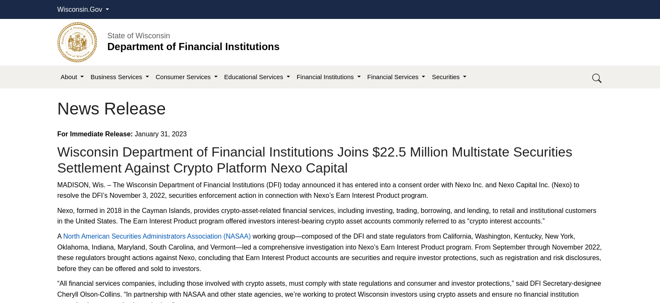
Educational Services (254, 76)
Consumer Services (184, 76)
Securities (446, 76)
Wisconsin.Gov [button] (80, 9)
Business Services (117, 76)
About (70, 76)
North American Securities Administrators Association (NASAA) (157, 236)
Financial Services (393, 76)
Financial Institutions (326, 76)
